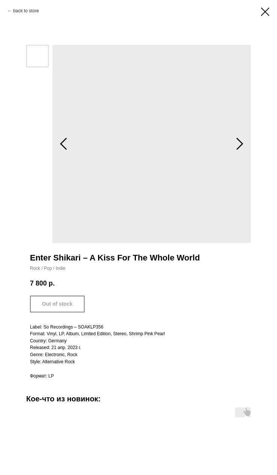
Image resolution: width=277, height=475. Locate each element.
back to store (26, 10)
